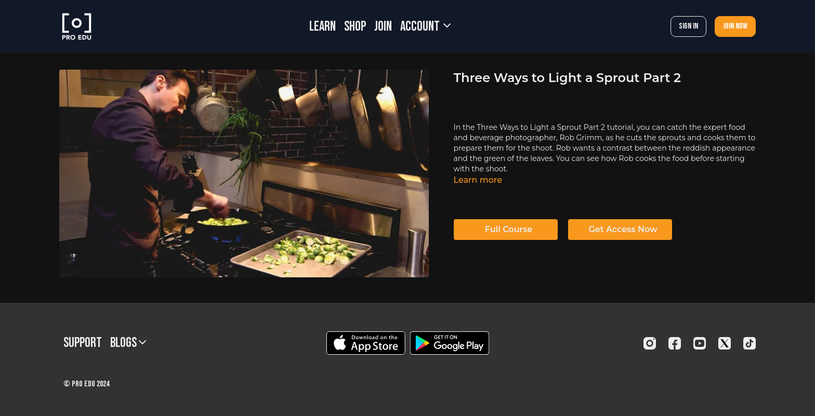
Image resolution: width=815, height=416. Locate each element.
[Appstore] (365, 343)
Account (425, 27)
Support (82, 343)
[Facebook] (674, 343)
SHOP (355, 27)
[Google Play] (450, 343)
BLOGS (128, 343)
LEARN (322, 27)
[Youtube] (699, 343)
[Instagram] (649, 343)
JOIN (383, 27)
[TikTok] (749, 343)
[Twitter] (724, 343)
